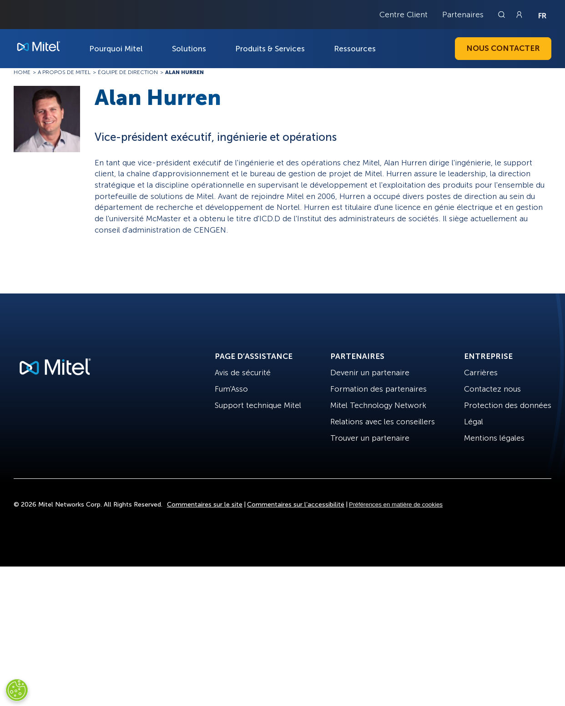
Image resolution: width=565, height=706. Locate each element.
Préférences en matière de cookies (396, 504)
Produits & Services (270, 48)
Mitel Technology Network (378, 405)
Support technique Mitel (258, 405)
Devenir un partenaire (369, 372)
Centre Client (403, 14)
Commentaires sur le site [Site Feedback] (204, 504)
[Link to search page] (502, 14)
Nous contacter (503, 48)
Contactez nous (492, 388)
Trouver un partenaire (369, 437)
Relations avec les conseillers (382, 421)
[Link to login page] (519, 14)
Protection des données (507, 405)
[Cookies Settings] (16, 690)
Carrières (481, 372)
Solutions (189, 48)
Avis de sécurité (243, 372)
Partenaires (463, 14)
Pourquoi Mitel (116, 48)
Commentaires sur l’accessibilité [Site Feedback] (295, 504)
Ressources (355, 48)
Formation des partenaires (378, 388)
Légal (473, 421)
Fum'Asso (231, 388)
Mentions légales (494, 437)
